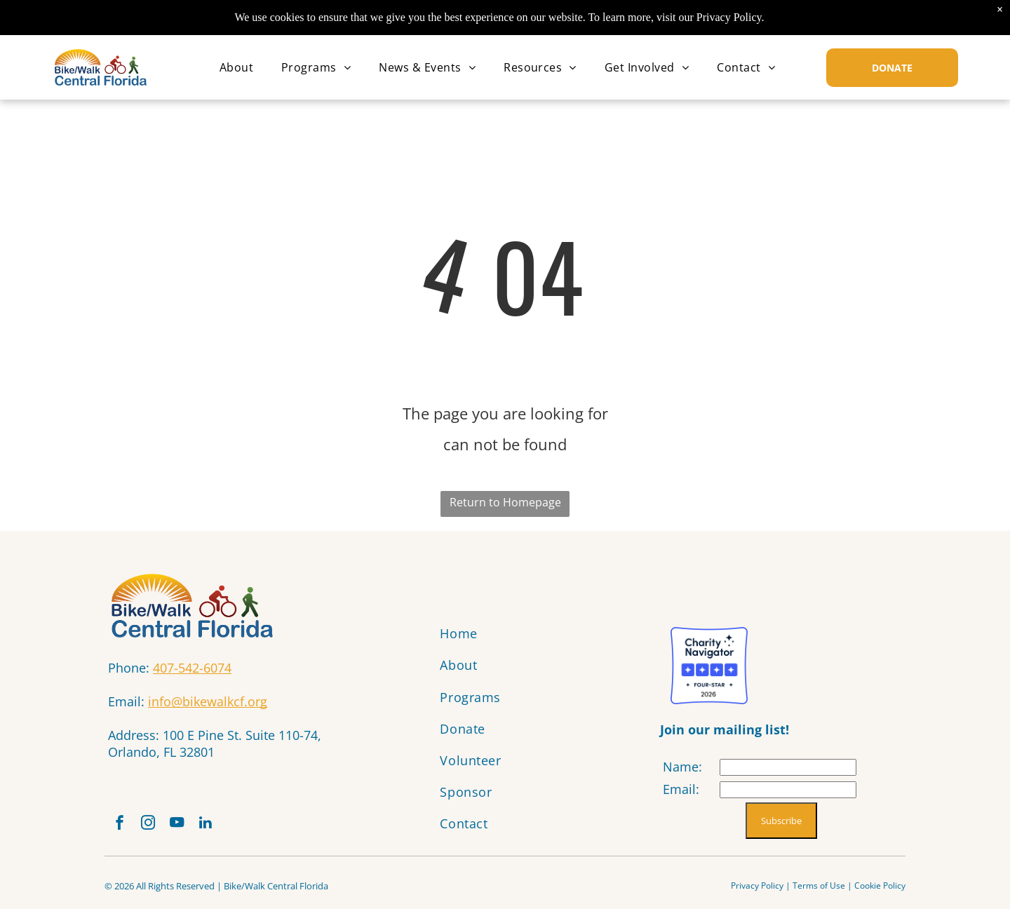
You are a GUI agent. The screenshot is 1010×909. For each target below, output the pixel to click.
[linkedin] (225, 828)
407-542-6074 (192, 667)
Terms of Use (819, 892)
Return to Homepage (505, 502)
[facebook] (122, 828)
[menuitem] (236, 67)
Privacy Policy (757, 892)
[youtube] (190, 828)
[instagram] (156, 828)
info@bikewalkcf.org (207, 701)
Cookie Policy (879, 892)
